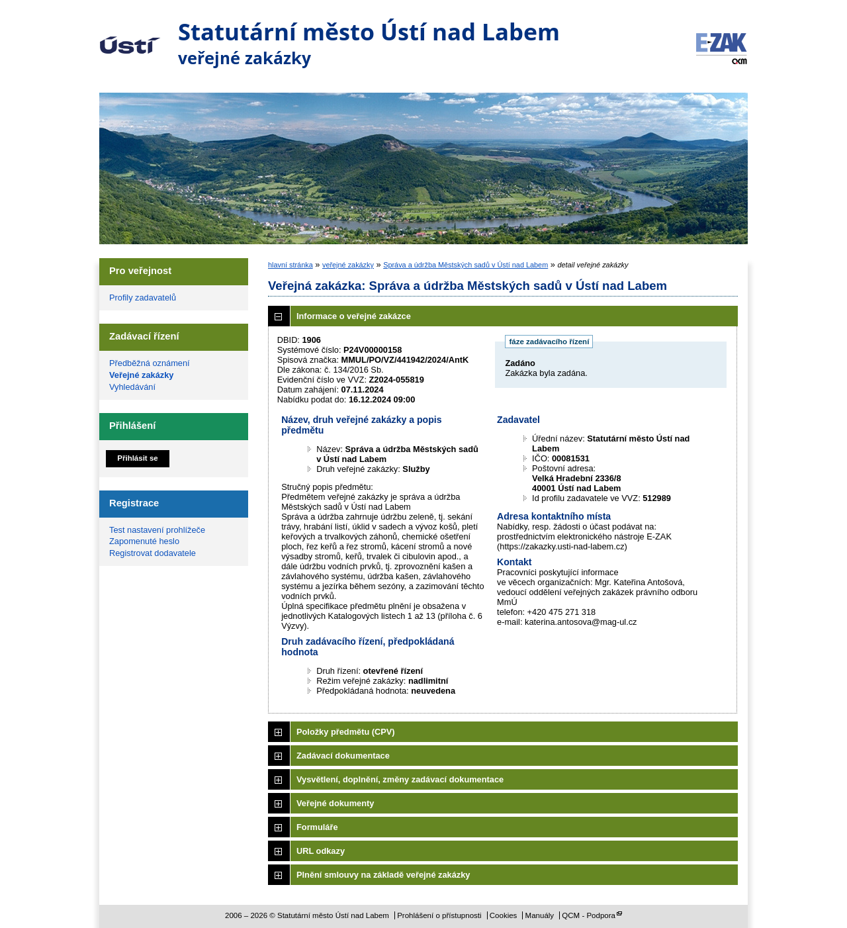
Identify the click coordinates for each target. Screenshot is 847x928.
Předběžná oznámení (149, 363)
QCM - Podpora (588, 915)
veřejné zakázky (348, 265)
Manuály (540, 915)
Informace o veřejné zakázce (353, 316)
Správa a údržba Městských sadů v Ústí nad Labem (465, 265)
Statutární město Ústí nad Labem (130, 35)
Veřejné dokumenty (335, 803)
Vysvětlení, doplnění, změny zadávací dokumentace (400, 779)
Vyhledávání (132, 387)
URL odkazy (320, 851)
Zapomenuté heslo (144, 541)
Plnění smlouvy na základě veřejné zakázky (383, 875)
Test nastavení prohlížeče (157, 530)
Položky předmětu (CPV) (345, 732)
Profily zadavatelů (142, 297)
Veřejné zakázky (141, 375)
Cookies (503, 915)
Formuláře (317, 827)
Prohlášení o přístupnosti (439, 915)
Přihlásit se (137, 458)
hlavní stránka (290, 265)
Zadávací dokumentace (343, 756)
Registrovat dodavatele (152, 553)
